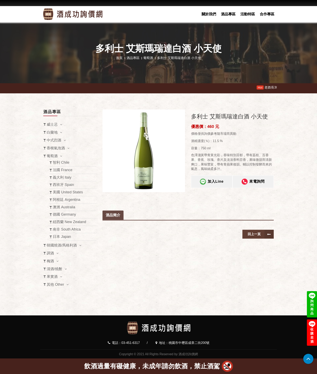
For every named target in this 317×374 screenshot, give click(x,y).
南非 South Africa (67, 229)
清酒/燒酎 (54, 269)
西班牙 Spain (63, 185)
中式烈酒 (54, 140)
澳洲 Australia (64, 207)
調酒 (50, 253)
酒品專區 (228, 14)
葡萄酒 (148, 58)
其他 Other (55, 284)
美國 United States (68, 192)
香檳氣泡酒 (56, 148)
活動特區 (247, 14)
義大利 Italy (62, 177)
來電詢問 (253, 182)
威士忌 (52, 124)
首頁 (119, 58)
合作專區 (267, 14)
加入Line (212, 182)
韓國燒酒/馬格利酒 (62, 245)
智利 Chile (61, 162)
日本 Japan (62, 237)
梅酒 (50, 261)
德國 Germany (64, 214)
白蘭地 (52, 132)
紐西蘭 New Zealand (69, 222)
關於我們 (209, 14)
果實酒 (52, 277)
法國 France (62, 170)
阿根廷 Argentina (66, 200)
